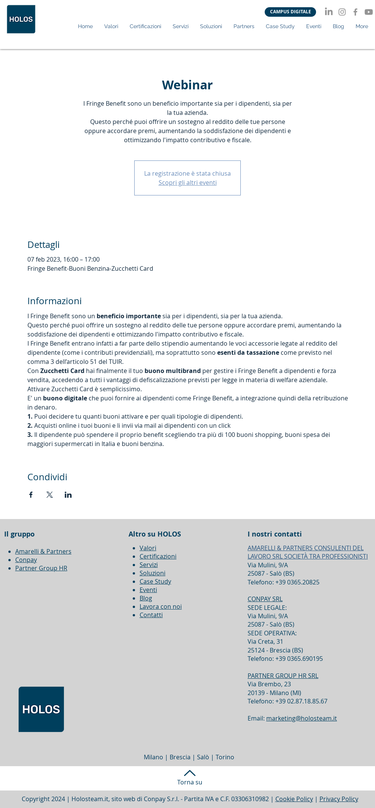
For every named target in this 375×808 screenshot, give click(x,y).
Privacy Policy (338, 799)
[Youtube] (368, 12)
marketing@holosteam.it (301, 718)
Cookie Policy (294, 799)
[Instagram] (342, 12)
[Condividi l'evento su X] (49, 495)
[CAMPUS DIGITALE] (290, 12)
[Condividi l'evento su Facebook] (31, 495)
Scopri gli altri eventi (188, 182)
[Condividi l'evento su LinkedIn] (68, 495)
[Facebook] (355, 12)
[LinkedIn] (329, 12)
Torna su (189, 782)
